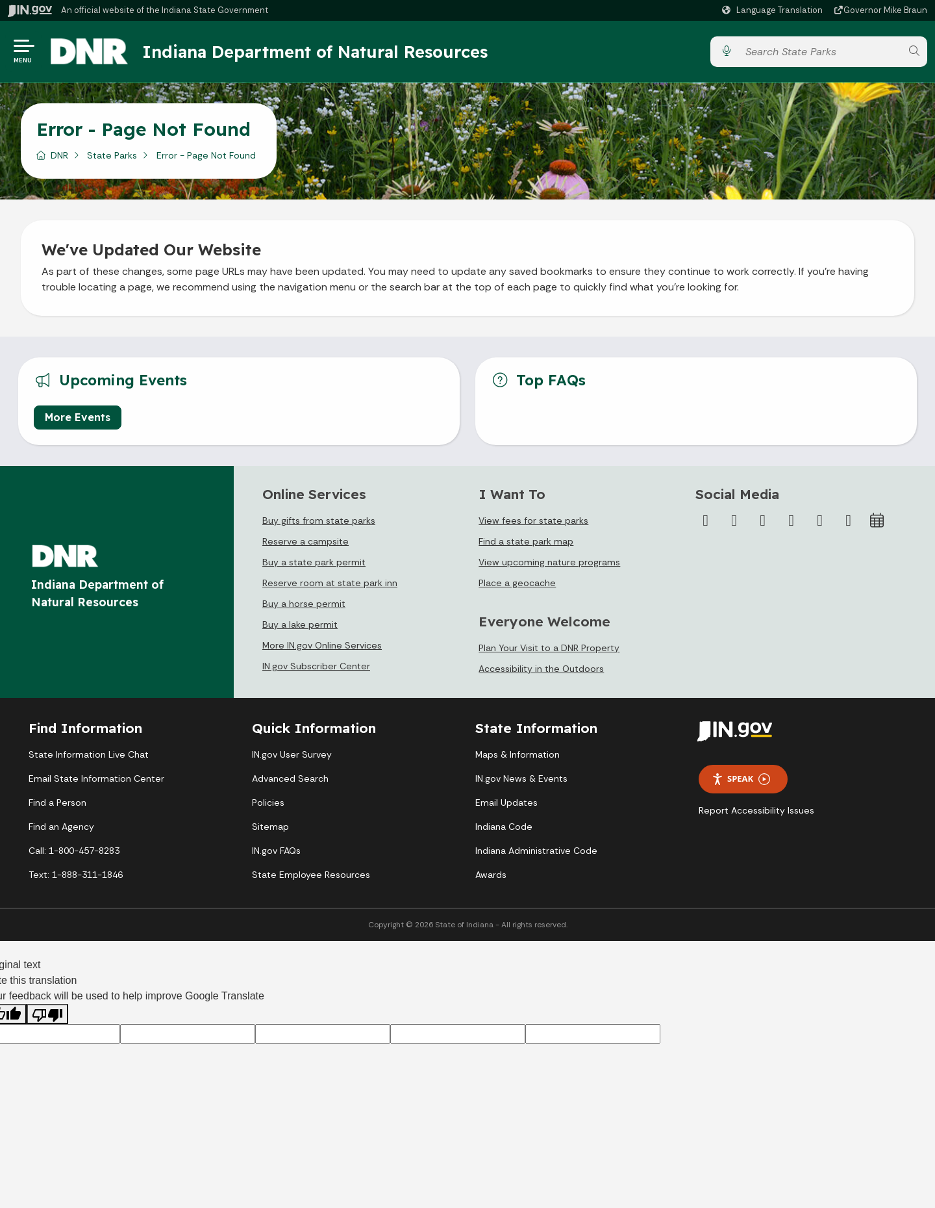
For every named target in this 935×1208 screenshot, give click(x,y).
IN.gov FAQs (276, 850)
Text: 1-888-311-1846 (76, 874)
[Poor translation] (47, 1014)
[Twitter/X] (734, 520)
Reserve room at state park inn (329, 583)
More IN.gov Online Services (322, 645)
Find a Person (57, 802)
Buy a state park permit (314, 562)
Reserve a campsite (305, 541)
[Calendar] (877, 520)
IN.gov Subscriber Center (316, 666)
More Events (77, 417)
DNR (59, 155)
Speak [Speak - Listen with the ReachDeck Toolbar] (741, 779)
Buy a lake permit (300, 624)
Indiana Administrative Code (536, 850)
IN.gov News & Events (521, 778)
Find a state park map (526, 541)
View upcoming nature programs (549, 562)
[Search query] (820, 51)
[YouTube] (791, 520)
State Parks (112, 155)
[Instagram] (763, 520)
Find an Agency (61, 826)
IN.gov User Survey (292, 754)
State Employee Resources (311, 874)
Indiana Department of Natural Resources (315, 51)
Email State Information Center (96, 778)
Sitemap (270, 826)
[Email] (848, 520)
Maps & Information (517, 754)
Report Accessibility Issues (756, 810)
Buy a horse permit (303, 604)
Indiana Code (503, 826)
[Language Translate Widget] (774, 10)
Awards (490, 874)
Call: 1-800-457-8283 (74, 850)
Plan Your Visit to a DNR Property (549, 648)
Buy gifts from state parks (318, 520)
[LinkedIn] (820, 520)
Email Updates (506, 802)
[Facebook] (705, 520)
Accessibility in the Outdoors (541, 669)
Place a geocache (517, 583)
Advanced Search (290, 778)
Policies (268, 802)
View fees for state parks (533, 520)
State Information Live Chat (89, 754)
